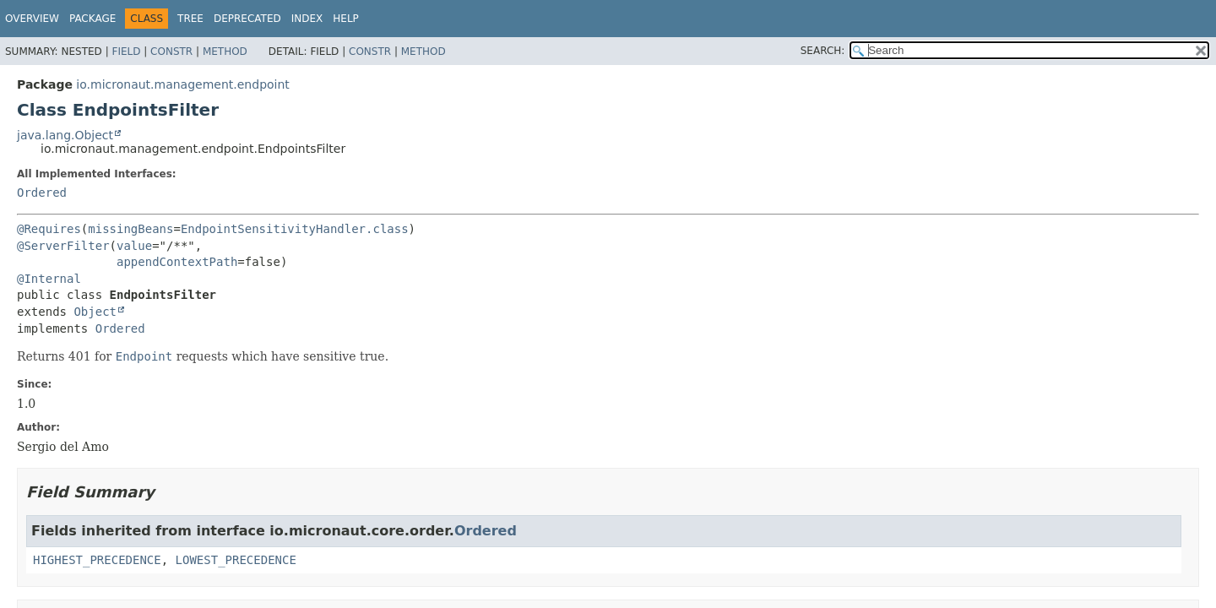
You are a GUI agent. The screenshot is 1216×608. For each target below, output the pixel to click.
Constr (171, 51)
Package (92, 18)
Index (307, 18)
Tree (190, 18)
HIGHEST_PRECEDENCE (97, 560)
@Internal (49, 278)
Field (125, 51)
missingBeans (130, 229)
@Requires (49, 229)
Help (346, 18)
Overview (32, 18)
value (134, 245)
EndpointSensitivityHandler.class (295, 229)
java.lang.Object (65, 135)
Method (225, 51)
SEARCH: (823, 51)
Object (95, 311)
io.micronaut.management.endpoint (182, 84)
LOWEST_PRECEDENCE (236, 560)
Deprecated (247, 18)
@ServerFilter (63, 245)
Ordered (42, 192)
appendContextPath (177, 262)
